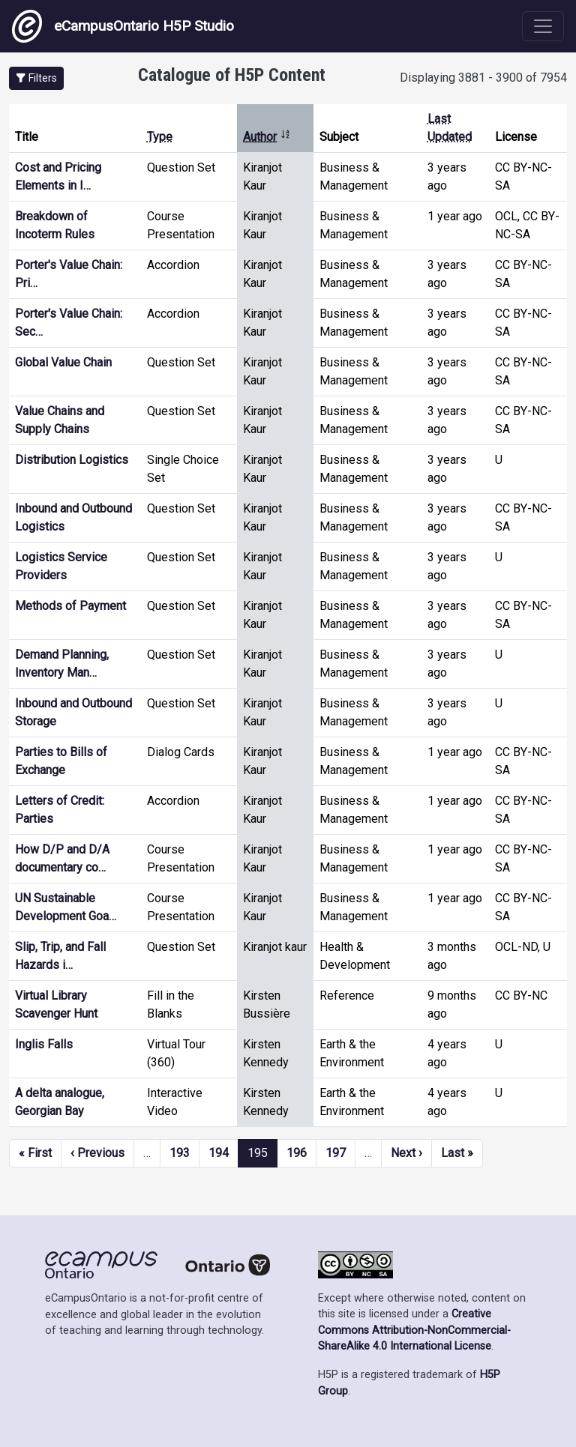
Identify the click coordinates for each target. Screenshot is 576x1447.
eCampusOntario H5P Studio (123, 26)
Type (159, 137)
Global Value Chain (63, 362)
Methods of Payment (70, 606)
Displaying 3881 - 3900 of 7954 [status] (483, 77)
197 (336, 1153)
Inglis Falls (44, 1044)
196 (296, 1153)
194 (218, 1153)
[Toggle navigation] (543, 26)
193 (180, 1153)
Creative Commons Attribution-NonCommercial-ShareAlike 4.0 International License (414, 1330)
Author (267, 137)
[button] (36, 78)
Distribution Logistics (71, 460)
